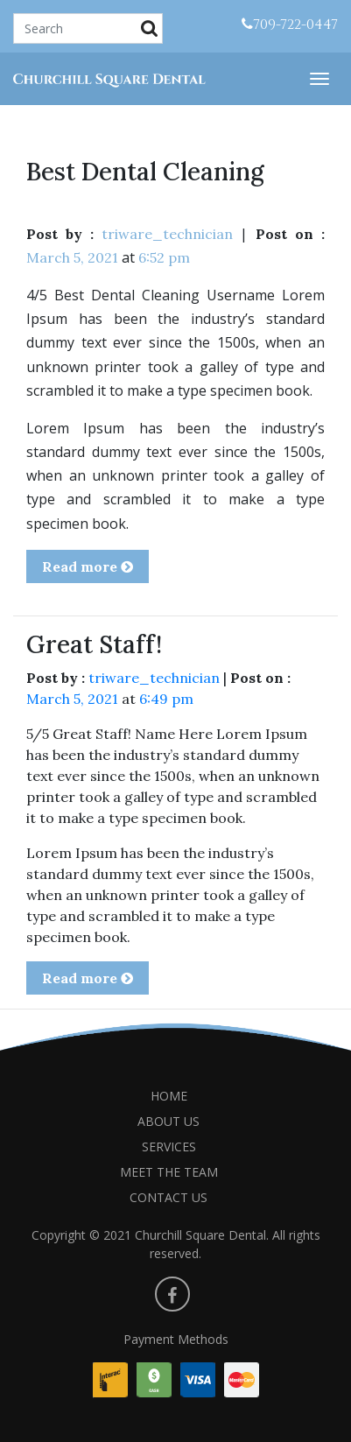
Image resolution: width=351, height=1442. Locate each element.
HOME (169, 1095)
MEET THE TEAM (169, 1172)
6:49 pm (166, 698)
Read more (87, 566)
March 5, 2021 (72, 257)
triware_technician (167, 234)
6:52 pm (164, 257)
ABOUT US (168, 1121)
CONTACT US (168, 1197)
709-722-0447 (290, 24)
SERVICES (169, 1146)
